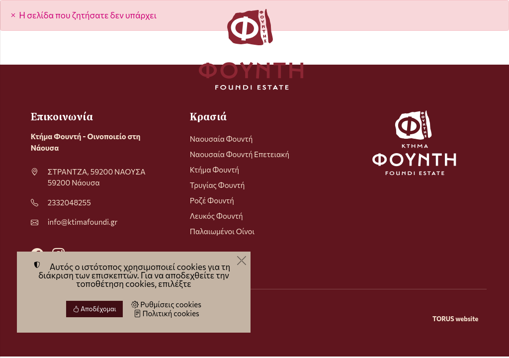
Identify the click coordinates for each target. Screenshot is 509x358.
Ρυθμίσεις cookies (166, 304)
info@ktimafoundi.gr (83, 221)
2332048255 (69, 202)
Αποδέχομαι (94, 309)
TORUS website (455, 319)
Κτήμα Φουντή (214, 169)
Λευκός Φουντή (216, 215)
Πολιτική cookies (166, 313)
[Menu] (34, 49)
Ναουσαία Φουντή (221, 138)
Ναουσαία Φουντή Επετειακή (239, 154)
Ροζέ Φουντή (212, 200)
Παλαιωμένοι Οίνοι (222, 231)
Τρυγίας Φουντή (217, 184)
